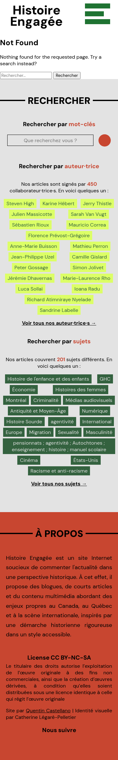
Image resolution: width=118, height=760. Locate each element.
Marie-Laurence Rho (86, 278)
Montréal (16, 400)
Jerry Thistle (97, 203)
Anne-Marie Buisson (33, 246)
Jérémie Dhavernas (30, 278)
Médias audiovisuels (88, 400)
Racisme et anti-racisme (59, 471)
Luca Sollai (30, 289)
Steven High (20, 203)
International (97, 421)
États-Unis (85, 460)
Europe (14, 432)
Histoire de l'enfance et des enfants (48, 379)
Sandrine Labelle (59, 310)
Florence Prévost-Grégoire (59, 235)
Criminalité (46, 400)
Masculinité (99, 432)
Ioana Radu (87, 289)
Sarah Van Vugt (88, 214)
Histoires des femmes (80, 389)
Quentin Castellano (48, 710)
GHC (105, 379)
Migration (40, 432)
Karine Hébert (58, 203)
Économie (24, 389)
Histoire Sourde (24, 421)
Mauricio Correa (87, 225)
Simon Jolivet (88, 267)
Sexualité (68, 432)
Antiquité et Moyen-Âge (38, 411)
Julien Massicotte (32, 214)
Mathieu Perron (90, 246)
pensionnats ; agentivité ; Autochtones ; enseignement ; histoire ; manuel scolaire (59, 446)
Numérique (95, 411)
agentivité (62, 421)
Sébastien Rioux (30, 225)
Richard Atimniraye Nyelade (59, 299)
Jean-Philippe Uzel (32, 257)
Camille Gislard (89, 257)
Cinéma (29, 460)
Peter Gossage (31, 267)
